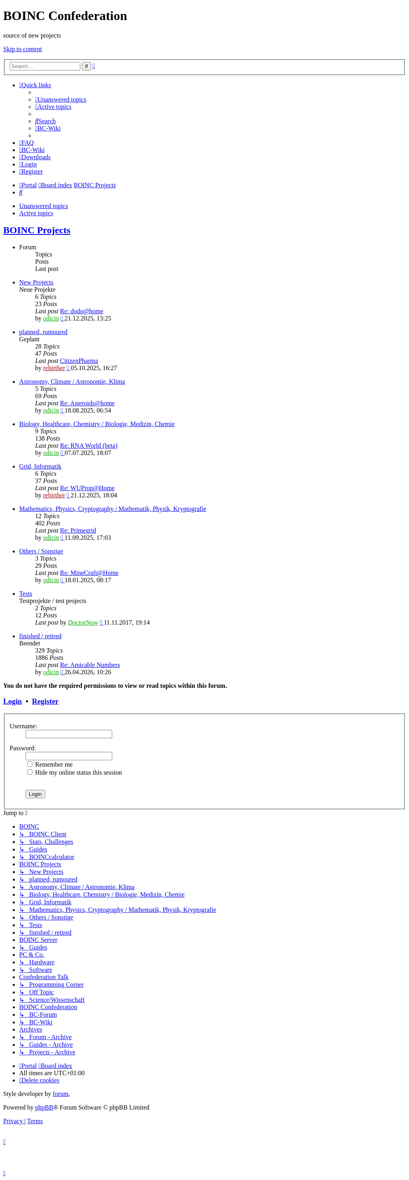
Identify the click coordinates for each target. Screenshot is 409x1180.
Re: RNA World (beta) (88, 445)
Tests (25, 593)
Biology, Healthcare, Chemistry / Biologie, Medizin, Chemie (97, 424)
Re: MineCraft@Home (89, 572)
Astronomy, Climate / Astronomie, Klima (72, 381)
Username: (23, 726)
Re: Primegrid (78, 530)
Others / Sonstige (41, 551)
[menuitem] (60, 99)
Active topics (36, 213)
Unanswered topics (43, 205)
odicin (51, 318)
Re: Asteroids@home (87, 403)
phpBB (44, 1107)
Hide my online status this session (74, 772)
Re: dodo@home (81, 311)
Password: (23, 748)
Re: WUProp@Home (87, 488)
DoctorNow (83, 622)
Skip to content (22, 49)
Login (12, 701)
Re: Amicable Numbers (90, 664)
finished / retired (40, 636)
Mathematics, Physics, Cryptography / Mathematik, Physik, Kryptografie (112, 508)
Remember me (50, 764)
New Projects (36, 282)
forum (60, 1093)
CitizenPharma (79, 360)
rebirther (54, 368)
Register (45, 701)
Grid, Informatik (40, 466)
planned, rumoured (43, 332)
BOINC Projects (36, 230)
